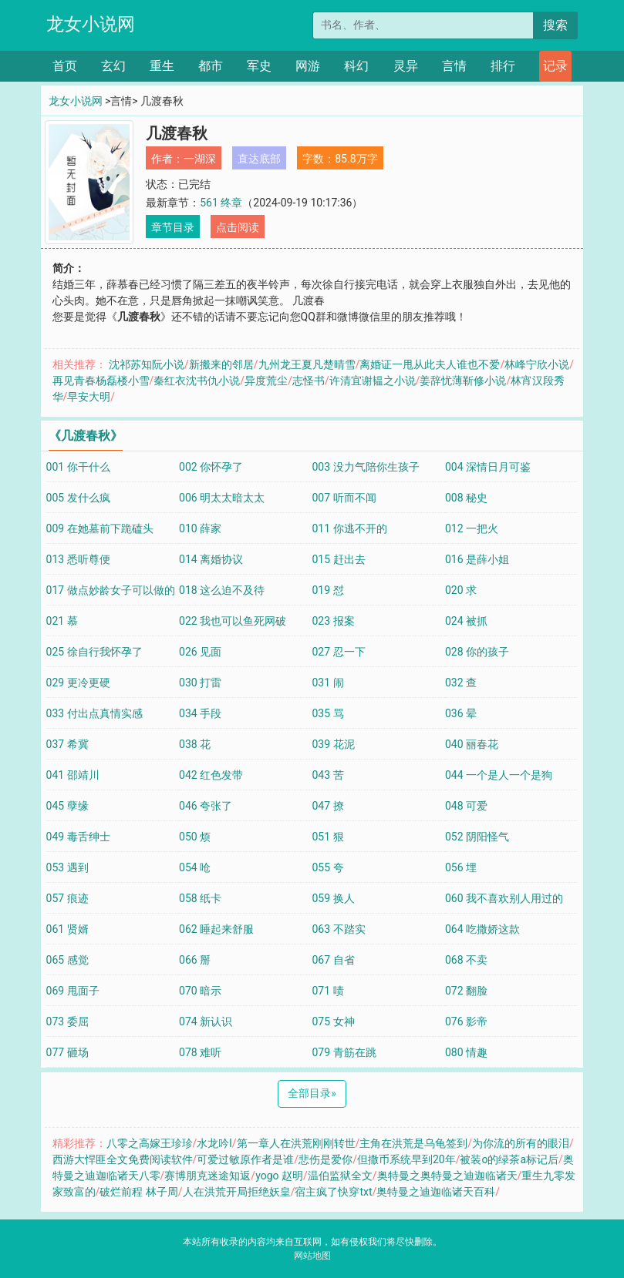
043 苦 (327, 775)
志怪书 (308, 380)
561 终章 (221, 202)
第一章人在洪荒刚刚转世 (296, 1143)
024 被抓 (466, 621)
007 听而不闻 (344, 497)
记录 (555, 66)
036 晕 (461, 713)
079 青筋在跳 (344, 1052)
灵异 (405, 66)
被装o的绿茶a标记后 (509, 1159)
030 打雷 (200, 682)
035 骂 (327, 713)
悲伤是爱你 (325, 1159)
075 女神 (333, 1021)
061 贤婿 (67, 929)
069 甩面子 (73, 990)
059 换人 (333, 898)
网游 (307, 66)
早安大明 (88, 397)
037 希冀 (67, 744)
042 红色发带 (211, 775)
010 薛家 (200, 528)
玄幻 (113, 66)
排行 (503, 66)
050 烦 (195, 836)
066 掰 (195, 960)
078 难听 (200, 1052)
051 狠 (327, 836)
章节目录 (172, 227)
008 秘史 (466, 497)
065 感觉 (67, 960)
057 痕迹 (67, 898)
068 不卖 (466, 960)
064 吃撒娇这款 (482, 929)
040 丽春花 (471, 744)
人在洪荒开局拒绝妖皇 (237, 1192)
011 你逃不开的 (349, 528)
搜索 (555, 25)
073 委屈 (67, 1021)
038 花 (195, 744)
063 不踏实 (338, 929)
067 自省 (333, 960)
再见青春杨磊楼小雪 (101, 380)
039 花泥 (333, 744)
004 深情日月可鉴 (488, 467)
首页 (64, 66)
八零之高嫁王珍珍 (149, 1143)
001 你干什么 (78, 467)
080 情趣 (466, 1052)
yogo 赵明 (279, 1175)
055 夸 (327, 867)
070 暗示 (200, 990)
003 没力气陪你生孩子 (365, 467)
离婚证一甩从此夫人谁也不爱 (429, 364)
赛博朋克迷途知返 (207, 1175)
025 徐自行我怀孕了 (94, 652)
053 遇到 (67, 867)
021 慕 (62, 621)
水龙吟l (214, 1143)
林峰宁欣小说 (536, 364)
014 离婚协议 (211, 559)
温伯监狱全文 (340, 1175)
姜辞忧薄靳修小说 (463, 380)
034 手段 (200, 713)
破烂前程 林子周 (138, 1192)
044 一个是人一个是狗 (498, 775)
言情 (454, 66)
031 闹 (327, 682)
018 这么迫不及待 (222, 590)
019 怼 (327, 590)
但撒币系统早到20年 (406, 1159)
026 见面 (200, 652)
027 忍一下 (338, 652)
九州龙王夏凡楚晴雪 (307, 364)
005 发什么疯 (78, 497)
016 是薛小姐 (477, 559)
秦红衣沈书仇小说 (196, 380)
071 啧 (327, 990)
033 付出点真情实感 (94, 713)
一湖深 (200, 159)
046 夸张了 (205, 806)
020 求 (461, 590)
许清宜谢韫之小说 (372, 380)
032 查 (461, 682)
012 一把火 (471, 528)
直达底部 (259, 159)
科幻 (356, 66)
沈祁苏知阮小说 (146, 364)
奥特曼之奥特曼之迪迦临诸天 (447, 1175)
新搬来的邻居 (221, 364)
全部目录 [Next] (312, 1093)
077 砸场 (67, 1052)
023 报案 (333, 621)
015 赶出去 (338, 559)
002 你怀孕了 (211, 467)
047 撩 (327, 806)
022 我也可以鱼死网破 (232, 621)
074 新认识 (205, 1021)
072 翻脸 (466, 990)
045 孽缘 (67, 806)
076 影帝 (466, 1021)
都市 (210, 66)
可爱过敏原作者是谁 (245, 1159)
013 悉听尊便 (78, 559)
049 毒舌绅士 (78, 836)
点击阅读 (237, 227)
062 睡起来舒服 (216, 929)
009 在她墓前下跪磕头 (99, 528)
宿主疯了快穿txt (333, 1192)
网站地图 (312, 1255)
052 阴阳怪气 (477, 836)
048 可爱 (466, 806)
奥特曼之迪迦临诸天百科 (435, 1192)
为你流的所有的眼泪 (520, 1143)
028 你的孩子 (477, 652)
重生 (162, 66)
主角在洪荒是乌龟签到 (413, 1143)
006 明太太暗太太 (222, 497)
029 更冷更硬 (78, 682)
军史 (259, 66)
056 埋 (461, 867)
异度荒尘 (266, 380)
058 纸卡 (200, 898)
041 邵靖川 (73, 775)
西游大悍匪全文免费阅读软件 (122, 1159)
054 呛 (195, 867)
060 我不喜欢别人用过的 (504, 898)
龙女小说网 (90, 24)
